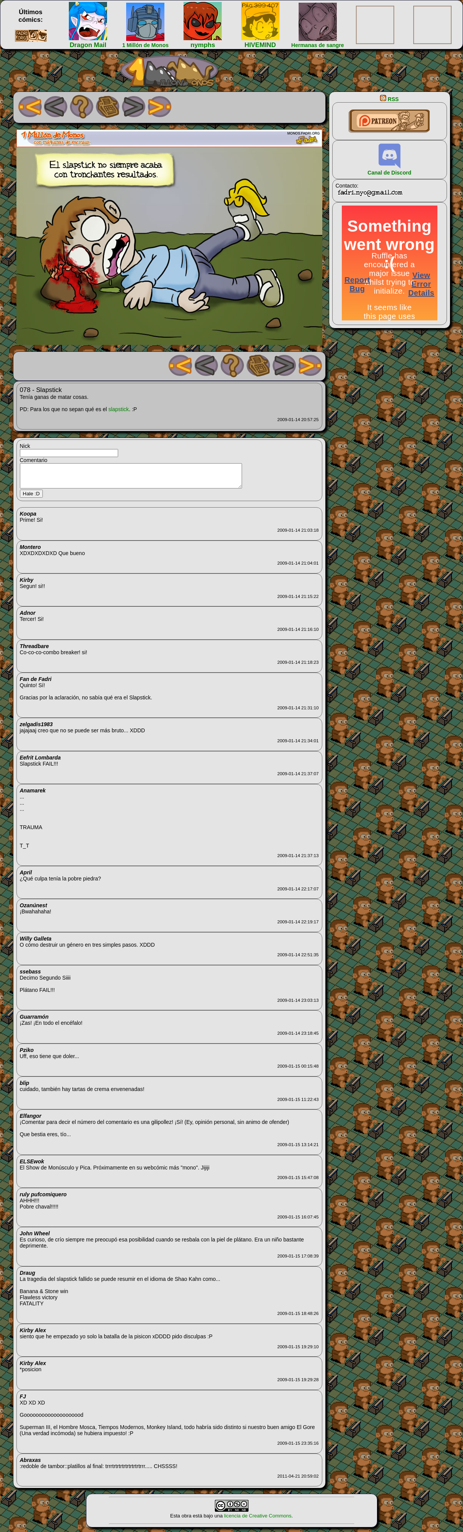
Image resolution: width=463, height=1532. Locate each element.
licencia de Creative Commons (257, 1520)
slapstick (118, 409)
